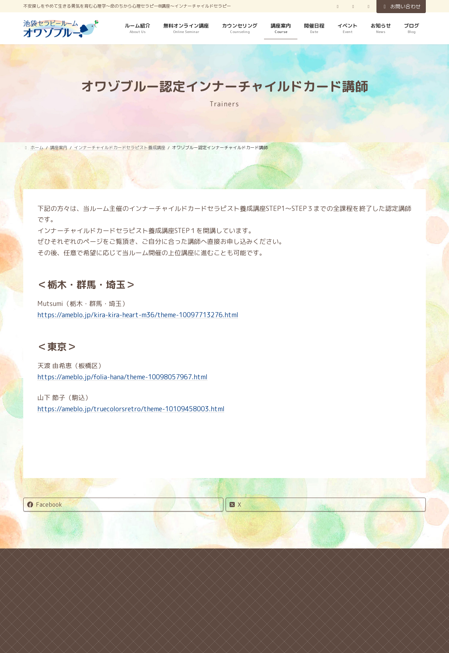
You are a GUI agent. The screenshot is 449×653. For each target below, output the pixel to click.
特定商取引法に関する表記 (257, 557)
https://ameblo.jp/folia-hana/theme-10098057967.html (122, 376)
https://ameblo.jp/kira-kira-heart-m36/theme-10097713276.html (137, 314)
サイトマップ (329, 557)
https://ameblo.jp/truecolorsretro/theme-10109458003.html (130, 408)
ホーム (57, 557)
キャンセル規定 (105, 557)
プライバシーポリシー (174, 557)
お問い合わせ (401, 6)
